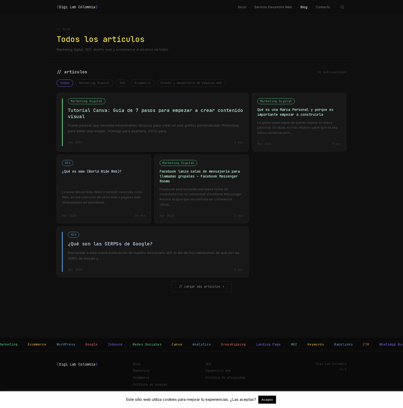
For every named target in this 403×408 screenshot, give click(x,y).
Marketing (141, 371)
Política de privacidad (225, 378)
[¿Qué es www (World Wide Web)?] (104, 189)
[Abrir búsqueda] (342, 7)
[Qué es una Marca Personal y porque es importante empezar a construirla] (299, 122)
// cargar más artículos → (201, 287)
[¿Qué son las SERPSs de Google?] (153, 251)
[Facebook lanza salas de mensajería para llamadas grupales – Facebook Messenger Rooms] (201, 189)
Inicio (242, 7)
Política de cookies (150, 385)
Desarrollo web (218, 371)
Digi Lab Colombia (77, 364)
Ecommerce (143, 83)
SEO (122, 83)
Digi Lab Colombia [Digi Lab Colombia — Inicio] (77, 7)
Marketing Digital (94, 83)
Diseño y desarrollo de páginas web (191, 83)
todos (64, 83)
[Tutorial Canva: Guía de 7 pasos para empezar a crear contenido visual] (153, 122)
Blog (304, 7)
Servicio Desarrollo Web (273, 7)
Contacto (323, 7)
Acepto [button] (267, 399)
